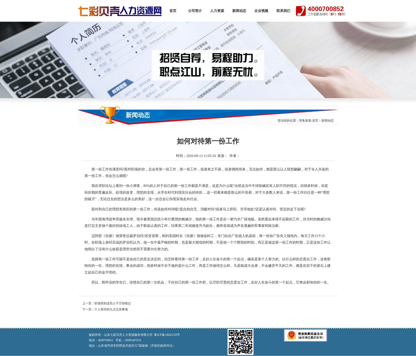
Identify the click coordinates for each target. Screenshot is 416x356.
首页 (172, 11)
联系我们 (283, 11)
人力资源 (217, 11)
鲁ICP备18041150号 (167, 334)
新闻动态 (239, 11)
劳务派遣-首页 (308, 120)
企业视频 (261, 11)
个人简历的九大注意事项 (111, 309)
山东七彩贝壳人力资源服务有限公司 (120, 10)
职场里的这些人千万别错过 (112, 303)
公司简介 (195, 11)
